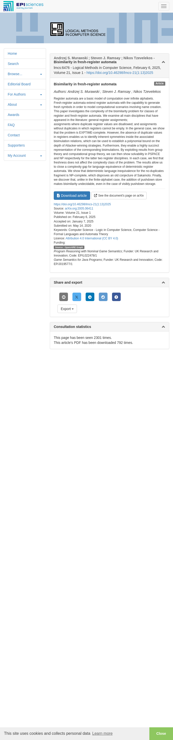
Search (13, 64)
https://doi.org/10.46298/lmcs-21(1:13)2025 (120, 73)
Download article (72, 196)
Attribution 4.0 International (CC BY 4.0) (91, 238)
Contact (14, 135)
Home (12, 53)
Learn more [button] (102, 733)
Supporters (16, 145)
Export (67, 309)
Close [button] (161, 734)
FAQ (11, 125)
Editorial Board (19, 84)
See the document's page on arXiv (119, 195)
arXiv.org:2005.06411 (79, 208)
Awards (13, 115)
